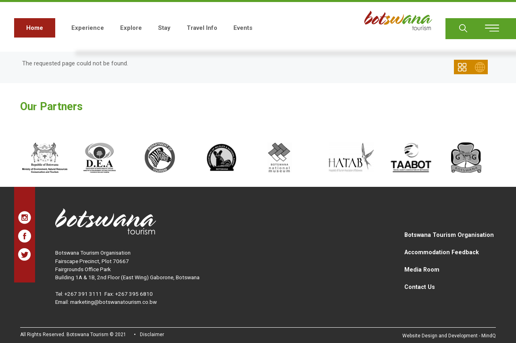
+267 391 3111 (83, 294)
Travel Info (202, 27)
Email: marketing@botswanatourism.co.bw (106, 302)
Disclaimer (152, 334)
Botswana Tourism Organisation (449, 235)
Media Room (421, 269)
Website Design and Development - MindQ (449, 336)
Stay (164, 27)
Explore (131, 27)
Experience (87, 27)
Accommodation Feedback (441, 252)
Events (242, 27)
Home (34, 27)
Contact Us (419, 287)
